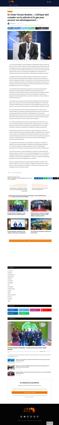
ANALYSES (10, 11)
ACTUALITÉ (10, 270)
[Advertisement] (30, 255)
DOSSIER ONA (11, 276)
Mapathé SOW (12, 23)
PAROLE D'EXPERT (12, 294)
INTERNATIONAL (11, 288)
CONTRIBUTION (11, 274)
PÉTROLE (10, 296)
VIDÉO (9, 300)
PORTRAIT (10, 298)
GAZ (8, 284)
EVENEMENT (10, 282)
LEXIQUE (9, 290)
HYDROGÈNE (10, 286)
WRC (40, 420)
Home (10, 5)
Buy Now (15, 5)
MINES (9, 292)
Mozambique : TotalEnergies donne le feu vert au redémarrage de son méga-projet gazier (18, 189)
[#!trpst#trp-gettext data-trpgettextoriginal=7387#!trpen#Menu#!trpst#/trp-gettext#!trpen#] (50, 2)
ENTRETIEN (10, 280)
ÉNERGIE (9, 278)
